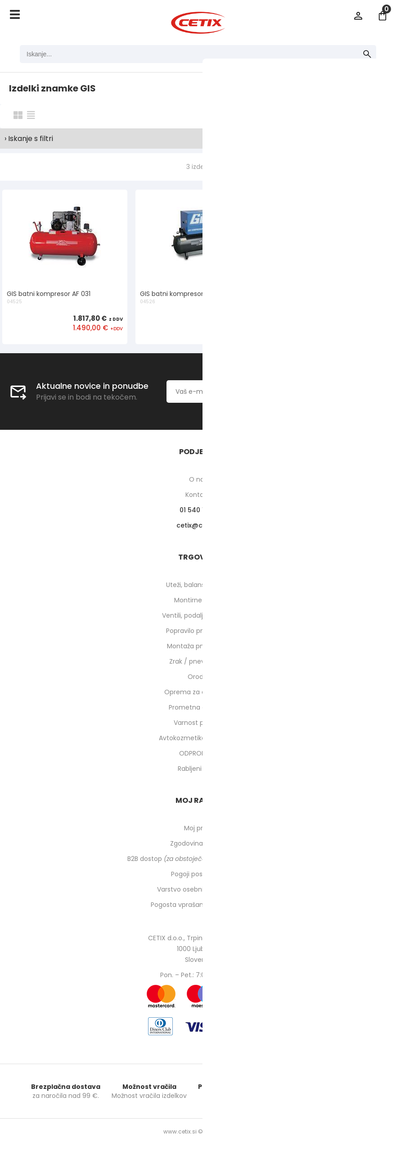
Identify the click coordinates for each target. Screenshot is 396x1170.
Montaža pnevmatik (198, 646)
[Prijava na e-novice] (327, 391)
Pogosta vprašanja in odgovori (198, 904)
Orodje (198, 676)
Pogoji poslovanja (198, 874)
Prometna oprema (198, 707)
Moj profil (198, 828)
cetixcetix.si (198, 525)
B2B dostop (198, 858)
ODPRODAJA (198, 753)
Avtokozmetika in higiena (198, 737)
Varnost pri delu (198, 722)
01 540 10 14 (198, 509)
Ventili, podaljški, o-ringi (198, 615)
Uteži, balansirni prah (198, 584)
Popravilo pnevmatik (198, 630)
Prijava (358, 16)
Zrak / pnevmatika (198, 661)
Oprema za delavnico (198, 692)
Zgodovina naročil (198, 843)
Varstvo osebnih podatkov (198, 889)
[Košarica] (383, 16)
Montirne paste (198, 600)
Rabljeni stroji (198, 768)
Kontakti (198, 494)
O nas (198, 479)
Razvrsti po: (287, 115)
